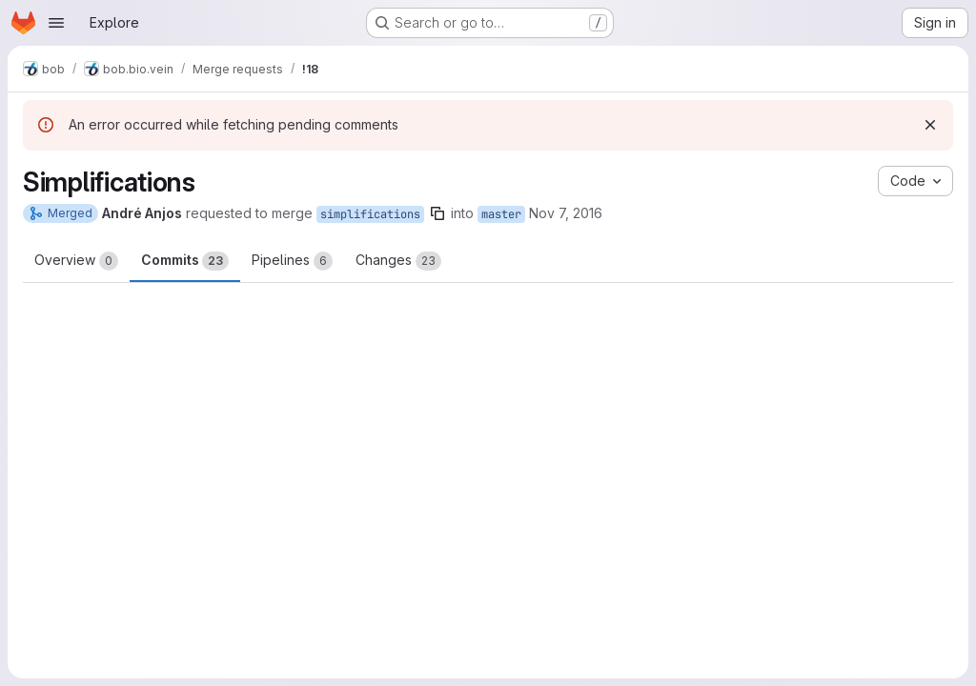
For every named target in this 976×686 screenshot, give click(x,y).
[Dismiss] (930, 124)
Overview (76, 261)
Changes (398, 261)
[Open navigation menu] (56, 23)
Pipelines (292, 261)
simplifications (370, 214)
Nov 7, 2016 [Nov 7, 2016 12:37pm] (565, 213)
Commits (185, 261)
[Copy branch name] (437, 213)
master (501, 214)
